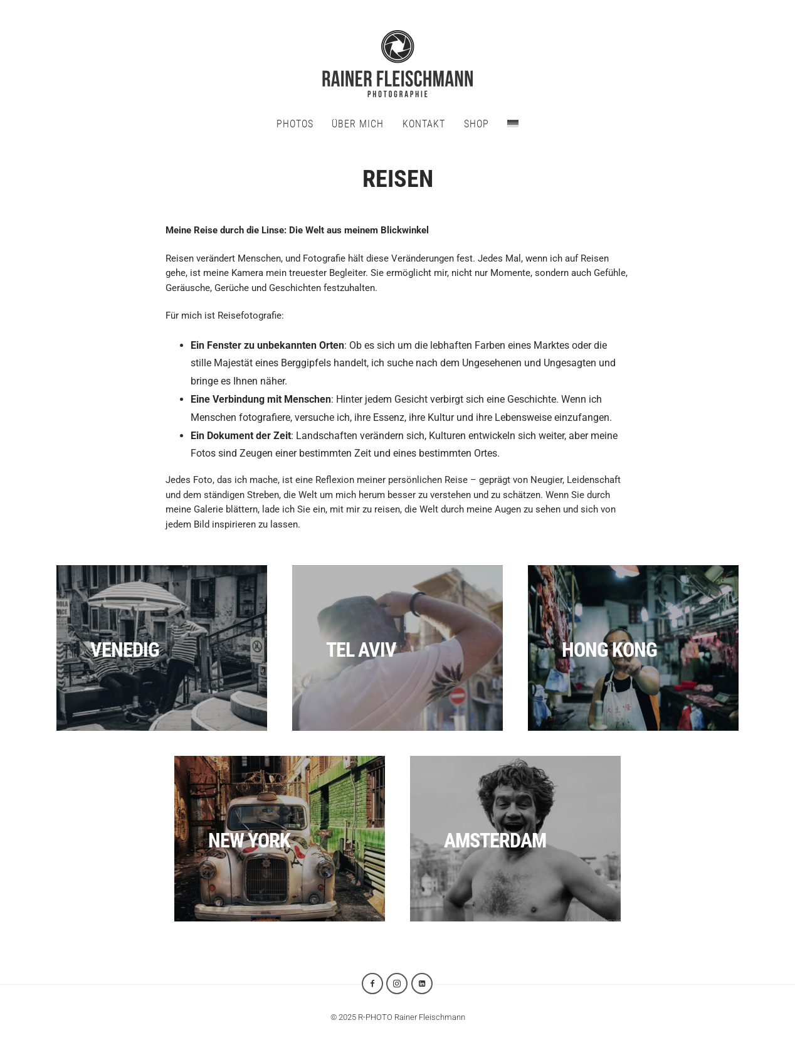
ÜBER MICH (358, 124)
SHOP (476, 124)
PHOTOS (294, 124)
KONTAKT (424, 124)
